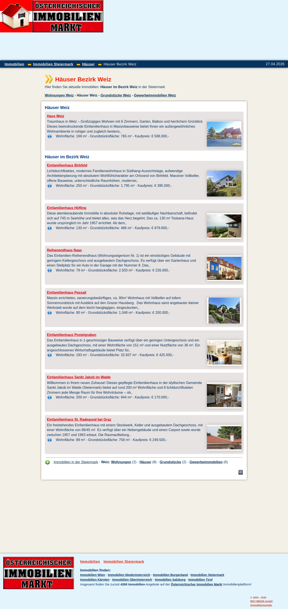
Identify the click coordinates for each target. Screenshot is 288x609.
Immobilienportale (261, 605)
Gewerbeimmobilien (206, 462)
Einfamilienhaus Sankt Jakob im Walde (79, 377)
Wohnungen (121, 462)
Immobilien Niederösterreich (129, 575)
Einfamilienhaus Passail (66, 292)
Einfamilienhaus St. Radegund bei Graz (79, 419)
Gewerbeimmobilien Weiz (155, 95)
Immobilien (90, 561)
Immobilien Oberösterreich (132, 579)
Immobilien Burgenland (170, 575)
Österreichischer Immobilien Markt (196, 584)
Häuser (145, 462)
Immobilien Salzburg (170, 579)
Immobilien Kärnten (95, 579)
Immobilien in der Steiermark (76, 462)
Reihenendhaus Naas (64, 250)
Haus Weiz (55, 116)
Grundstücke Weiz (116, 95)
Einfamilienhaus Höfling (66, 208)
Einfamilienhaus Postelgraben (71, 335)
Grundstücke (170, 462)
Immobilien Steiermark (124, 561)
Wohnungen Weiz (59, 95)
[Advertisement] (237, 30)
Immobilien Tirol (200, 579)
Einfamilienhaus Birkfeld (67, 165)
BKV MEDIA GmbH (261, 601)
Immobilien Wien (92, 575)
